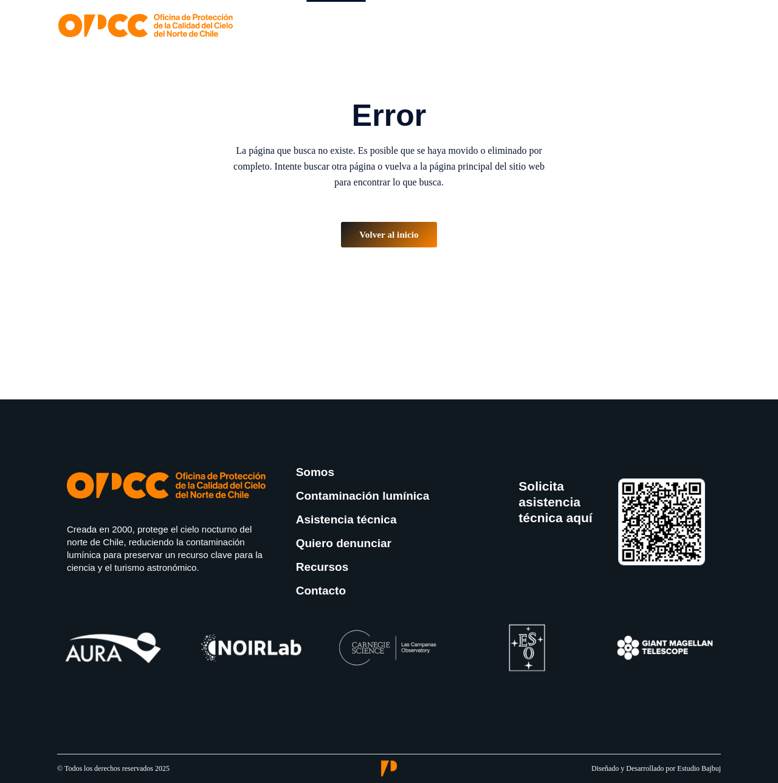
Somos (315, 472)
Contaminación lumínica (363, 495)
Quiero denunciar (343, 543)
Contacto (321, 590)
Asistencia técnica (346, 519)
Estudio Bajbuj (699, 768)
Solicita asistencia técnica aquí (555, 502)
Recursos (322, 567)
